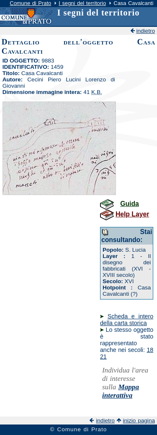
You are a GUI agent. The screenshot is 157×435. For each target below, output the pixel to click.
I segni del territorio (82, 3)
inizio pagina (139, 420)
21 (103, 356)
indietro (145, 31)
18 (150, 349)
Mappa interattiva (120, 391)
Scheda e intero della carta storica (126, 319)
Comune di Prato (30, 3)
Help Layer (132, 214)
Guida (129, 203)
